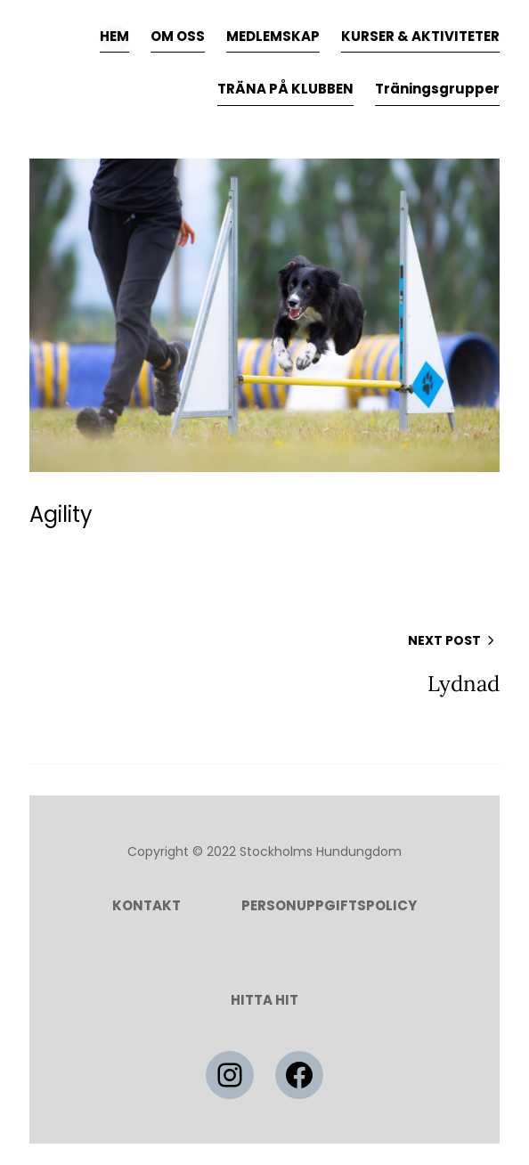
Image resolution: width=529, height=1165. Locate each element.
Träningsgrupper (437, 88)
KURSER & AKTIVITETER (420, 36)
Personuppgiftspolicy (329, 905)
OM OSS (178, 36)
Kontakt (146, 905)
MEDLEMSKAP (273, 36)
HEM (114, 36)
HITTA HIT (264, 999)
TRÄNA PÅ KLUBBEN (285, 88)
